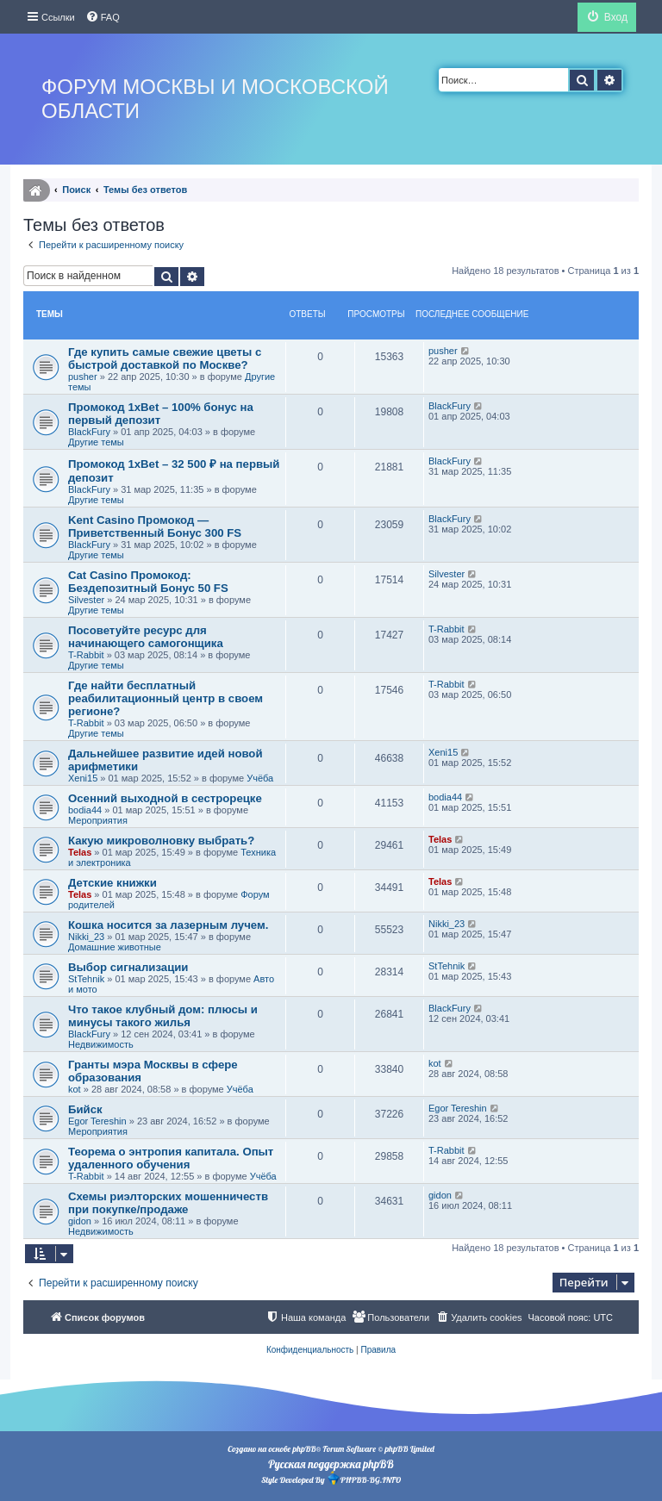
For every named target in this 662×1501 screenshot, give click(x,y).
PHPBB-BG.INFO (364, 1478)
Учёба (260, 778)
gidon (79, 1221)
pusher (82, 376)
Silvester (86, 600)
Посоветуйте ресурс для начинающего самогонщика (145, 637)
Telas (79, 852)
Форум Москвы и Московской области (215, 98)
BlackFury (89, 432)
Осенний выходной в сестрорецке (165, 798)
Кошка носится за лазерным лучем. (168, 925)
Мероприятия (98, 820)
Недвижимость (101, 1044)
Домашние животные (114, 947)
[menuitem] (102, 17)
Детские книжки (112, 882)
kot (74, 1089)
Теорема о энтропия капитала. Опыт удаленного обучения (170, 1158)
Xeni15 (82, 778)
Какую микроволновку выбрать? (161, 840)
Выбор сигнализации (128, 967)
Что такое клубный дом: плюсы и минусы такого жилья (163, 1016)
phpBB (303, 1448)
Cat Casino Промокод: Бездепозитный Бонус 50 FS (148, 582)
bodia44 (85, 810)
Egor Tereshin (97, 1121)
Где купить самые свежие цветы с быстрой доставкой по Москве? (164, 358)
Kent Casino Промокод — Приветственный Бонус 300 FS (154, 526)
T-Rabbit (86, 655)
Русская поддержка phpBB (330, 1464)
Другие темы (96, 442)
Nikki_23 (86, 936)
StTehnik (86, 979)
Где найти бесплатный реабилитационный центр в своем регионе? (165, 698)
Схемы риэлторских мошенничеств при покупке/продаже (168, 1203)
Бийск (85, 1109)
